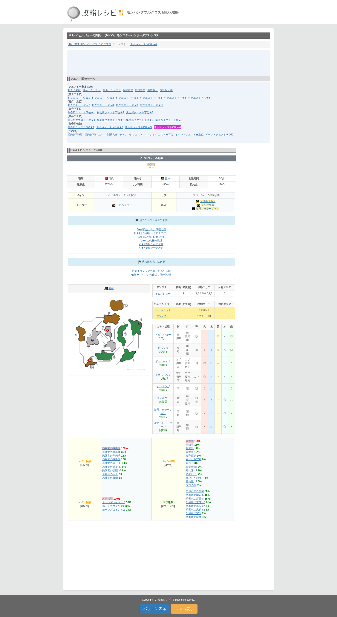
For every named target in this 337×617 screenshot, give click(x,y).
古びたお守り (193, 459)
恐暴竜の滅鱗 (110, 477)
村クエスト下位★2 (103, 97)
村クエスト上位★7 (79, 105)
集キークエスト (112, 90)
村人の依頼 (74, 90)
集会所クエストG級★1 (81, 127)
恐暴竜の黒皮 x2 (111, 466)
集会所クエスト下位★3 (139, 112)
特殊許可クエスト (95, 134)
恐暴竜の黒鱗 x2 (111, 470)
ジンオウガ (207, 204)
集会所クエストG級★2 (109, 127)
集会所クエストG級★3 (138, 127)
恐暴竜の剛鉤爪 (111, 455)
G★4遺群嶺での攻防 (151, 247)
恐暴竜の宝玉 (110, 474)
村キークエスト (92, 90)
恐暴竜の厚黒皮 (111, 448)
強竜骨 (190, 448)
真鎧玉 (190, 463)
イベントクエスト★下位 (159, 134)
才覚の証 (107, 498)
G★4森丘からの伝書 (151, 244)
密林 (167, 178)
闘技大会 (112, 134)
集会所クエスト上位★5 (110, 120)
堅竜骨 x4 (191, 466)
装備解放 (152, 90)
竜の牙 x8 (191, 470)
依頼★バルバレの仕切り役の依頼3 (151, 274)
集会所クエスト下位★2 (110, 112)
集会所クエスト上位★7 (169, 120)
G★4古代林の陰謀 (151, 240)
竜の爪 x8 (191, 474)
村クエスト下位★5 (175, 97)
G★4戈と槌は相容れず (151, 236)
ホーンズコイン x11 (113, 509)
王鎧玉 (190, 444)
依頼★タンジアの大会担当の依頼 (151, 270)
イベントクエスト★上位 (189, 134)
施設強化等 (166, 90)
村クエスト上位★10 (151, 105)
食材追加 (128, 90)
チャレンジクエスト (131, 134)
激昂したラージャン (207, 208)
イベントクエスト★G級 (219, 134)
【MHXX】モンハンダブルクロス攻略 (89, 44)
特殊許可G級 (75, 134)
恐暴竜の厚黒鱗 (111, 452)
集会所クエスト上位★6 (139, 120)
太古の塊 (191, 485)
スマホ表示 (184, 609)
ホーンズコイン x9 (113, 506)
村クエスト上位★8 (103, 105)
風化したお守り (195, 477)
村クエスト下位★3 (127, 97)
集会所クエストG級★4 (143, 44)
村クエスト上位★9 (127, 105)
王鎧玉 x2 (191, 481)
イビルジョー (124, 204)
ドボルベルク (207, 201)
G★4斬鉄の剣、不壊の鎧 (151, 229)
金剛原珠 (191, 455)
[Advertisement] (168, 63)
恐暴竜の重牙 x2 (111, 463)
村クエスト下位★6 (199, 97)
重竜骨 (190, 441)
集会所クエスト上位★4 (81, 120)
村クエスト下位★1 (79, 97)
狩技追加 (140, 90)
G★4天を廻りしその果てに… (151, 233)
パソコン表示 (154, 609)
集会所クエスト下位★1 (81, 112)
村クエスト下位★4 (151, 97)
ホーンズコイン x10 (113, 502)
